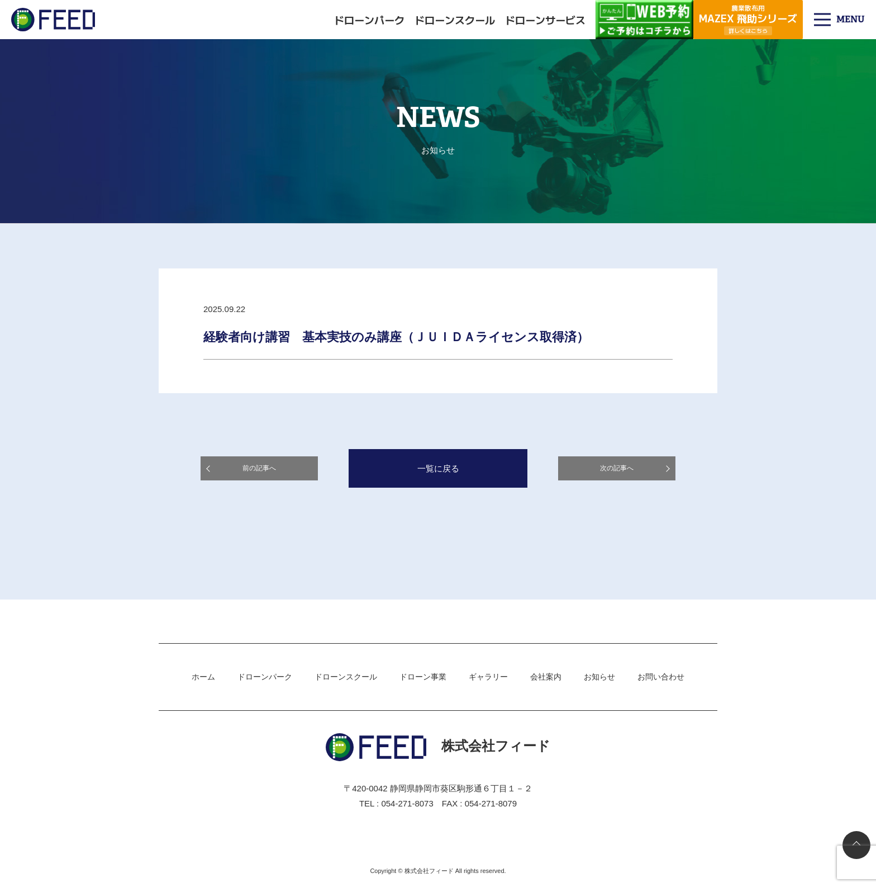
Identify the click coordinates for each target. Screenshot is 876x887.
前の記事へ (259, 468)
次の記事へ (617, 468)
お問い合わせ (660, 676)
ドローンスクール (455, 19)
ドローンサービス (545, 19)
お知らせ (599, 676)
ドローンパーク (369, 19)
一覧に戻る (438, 468)
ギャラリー (488, 676)
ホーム (203, 676)
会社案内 (545, 676)
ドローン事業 (422, 676)
